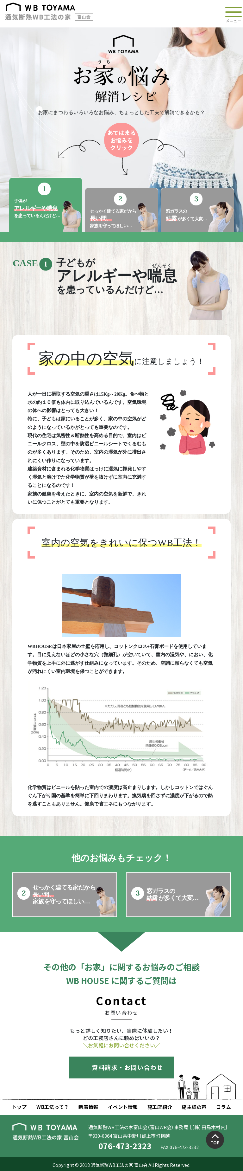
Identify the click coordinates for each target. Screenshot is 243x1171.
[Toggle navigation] (233, 13)
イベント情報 (123, 1106)
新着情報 (88, 1106)
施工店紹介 (159, 1106)
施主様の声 (194, 1106)
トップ (19, 1106)
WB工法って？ (52, 1106)
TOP (215, 1143)
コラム (223, 1106)
